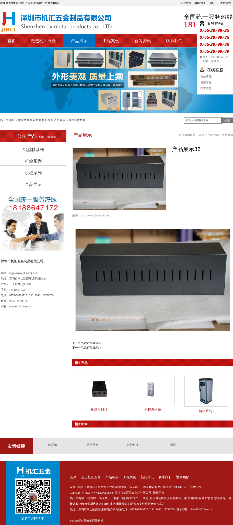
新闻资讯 (142, 40)
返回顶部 (182, 477)
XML (213, 3)
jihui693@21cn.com (201, 509)
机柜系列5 (206, 411)
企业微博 (185, 3)
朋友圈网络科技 (93, 520)
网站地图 (200, 3)
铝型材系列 (22, 120)
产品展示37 (94, 347)
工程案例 (111, 40)
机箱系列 (35, 120)
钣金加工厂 (106, 498)
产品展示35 (94, 343)
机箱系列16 (99, 409)
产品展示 (79, 40)
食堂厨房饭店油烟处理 (99, 503)
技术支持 (206, 88)
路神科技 (132, 444)
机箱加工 (93, 498)
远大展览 (92, 444)
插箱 (173, 444)
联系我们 (174, 40)
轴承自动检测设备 (161, 498)
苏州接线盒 (120, 503)
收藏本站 (225, 3)
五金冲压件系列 (75, 120)
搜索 (227, 120)
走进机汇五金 (43, 40)
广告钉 (209, 498)
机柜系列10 (152, 409)
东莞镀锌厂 (221, 498)
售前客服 (206, 76)
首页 (11, 40)
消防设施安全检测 (139, 503)
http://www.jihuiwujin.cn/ (23, 273)
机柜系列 (47, 120)
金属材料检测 (196, 498)
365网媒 (53, 444)
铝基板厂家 (180, 498)
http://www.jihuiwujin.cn (95, 215)
